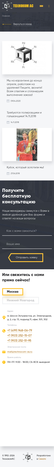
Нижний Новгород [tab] (20, 300)
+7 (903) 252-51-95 (19, 340)
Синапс (42, 459)
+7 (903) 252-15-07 (19, 335)
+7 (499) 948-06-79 (19, 330)
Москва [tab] (12, 291)
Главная (6, 16)
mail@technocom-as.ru (19, 352)
